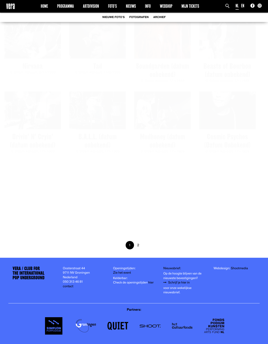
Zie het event (122, 273)
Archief (159, 17)
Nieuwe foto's (113, 17)
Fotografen (139, 17)
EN (242, 6)
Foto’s (112, 6)
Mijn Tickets (190, 6)
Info (148, 6)
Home (44, 6)
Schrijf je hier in (179, 282)
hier (150, 282)
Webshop (166, 6)
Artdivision (91, 6)
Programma (65, 6)
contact (68, 286)
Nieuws (131, 6)
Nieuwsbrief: (172, 268)
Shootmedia (239, 268)
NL (237, 6)
